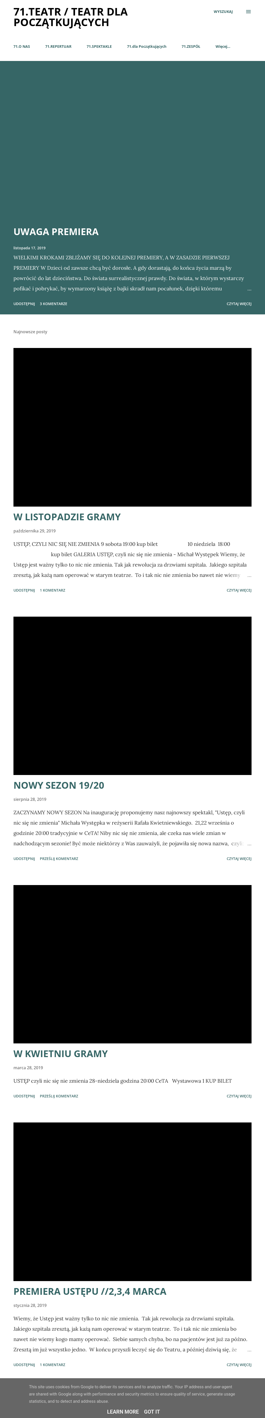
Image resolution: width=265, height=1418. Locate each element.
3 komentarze (53, 303)
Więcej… (223, 46)
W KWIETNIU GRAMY (60, 1053)
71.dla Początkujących (146, 46)
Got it (152, 1412)
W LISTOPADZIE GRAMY (67, 516)
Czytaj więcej (239, 303)
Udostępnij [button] (24, 303)
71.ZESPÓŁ (191, 46)
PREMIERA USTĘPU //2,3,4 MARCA (89, 1291)
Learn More (123, 1412)
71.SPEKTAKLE (99, 46)
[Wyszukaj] (223, 11)
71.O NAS (21, 46)
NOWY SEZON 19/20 (58, 785)
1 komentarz (52, 590)
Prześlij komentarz (59, 858)
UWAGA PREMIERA (56, 231)
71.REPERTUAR (58, 46)
